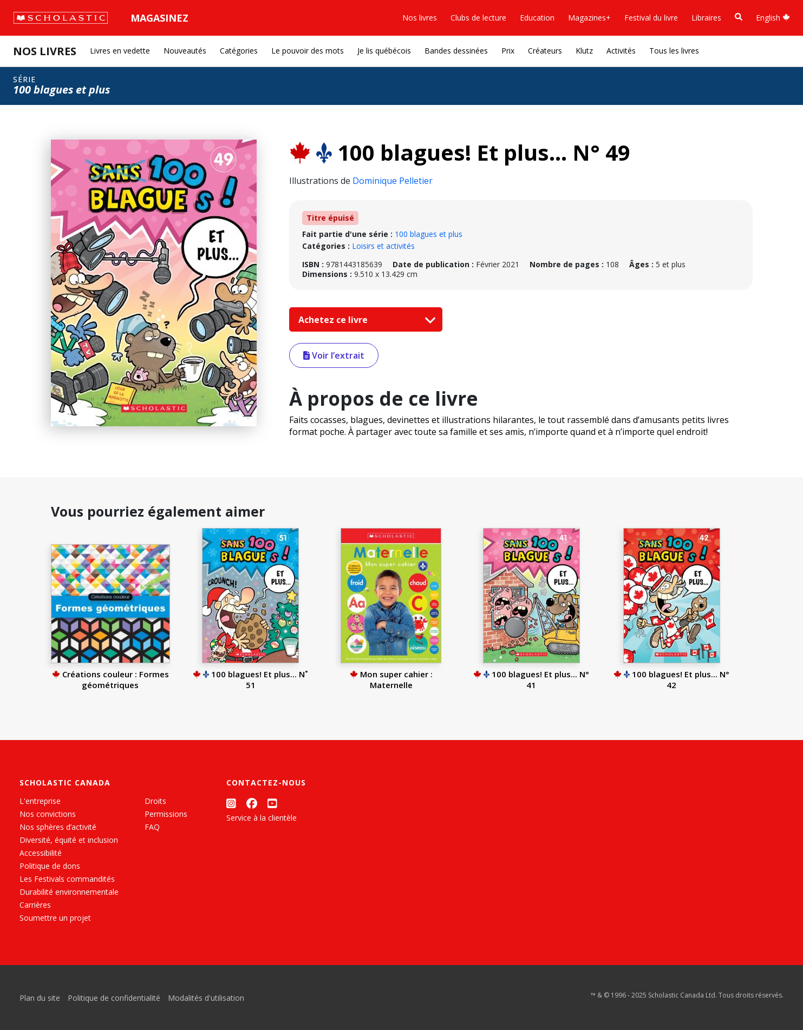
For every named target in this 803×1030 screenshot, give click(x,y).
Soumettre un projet (55, 918)
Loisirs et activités (383, 246)
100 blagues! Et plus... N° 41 (531, 679)
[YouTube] (272, 803)
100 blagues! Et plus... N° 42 (671, 679)
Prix (507, 50)
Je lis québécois (384, 50)
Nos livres (419, 17)
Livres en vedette (120, 50)
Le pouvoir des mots (307, 50)
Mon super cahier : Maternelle (391, 679)
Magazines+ (589, 17)
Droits (155, 801)
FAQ (152, 827)
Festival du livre (651, 17)
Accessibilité (40, 853)
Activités (621, 50)
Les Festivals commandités (67, 879)
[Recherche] (738, 17)
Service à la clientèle (261, 818)
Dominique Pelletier (392, 181)
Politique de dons (49, 866)
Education (537, 17)
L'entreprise (40, 801)
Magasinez (159, 17)
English (773, 17)
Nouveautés (185, 50)
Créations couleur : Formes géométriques (110, 679)
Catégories (239, 50)
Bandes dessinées (456, 50)
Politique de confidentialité (114, 998)
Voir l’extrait (333, 355)
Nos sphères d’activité (57, 827)
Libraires (706, 17)
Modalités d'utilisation (206, 998)
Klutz (584, 50)
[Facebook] (251, 803)
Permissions (166, 814)
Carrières (35, 905)
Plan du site (39, 998)
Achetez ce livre (364, 320)
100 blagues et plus (428, 234)
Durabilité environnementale (69, 892)
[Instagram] (231, 803)
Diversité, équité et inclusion (68, 840)
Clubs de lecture (478, 17)
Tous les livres (674, 50)
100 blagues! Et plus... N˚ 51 (250, 679)
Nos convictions (47, 814)
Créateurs (545, 50)
